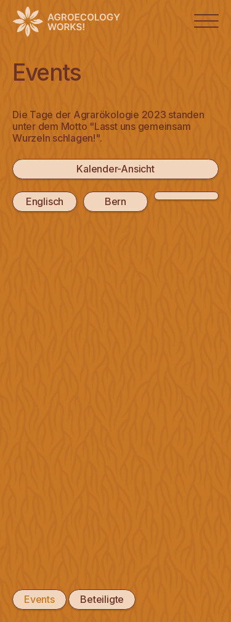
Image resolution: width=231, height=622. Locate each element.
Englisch (44, 201)
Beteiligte (102, 599)
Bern (115, 201)
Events (39, 599)
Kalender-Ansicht (115, 169)
